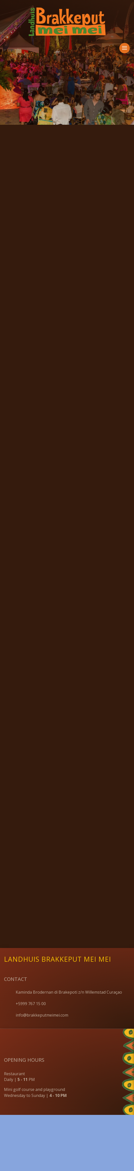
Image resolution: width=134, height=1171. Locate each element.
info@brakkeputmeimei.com (42, 936)
